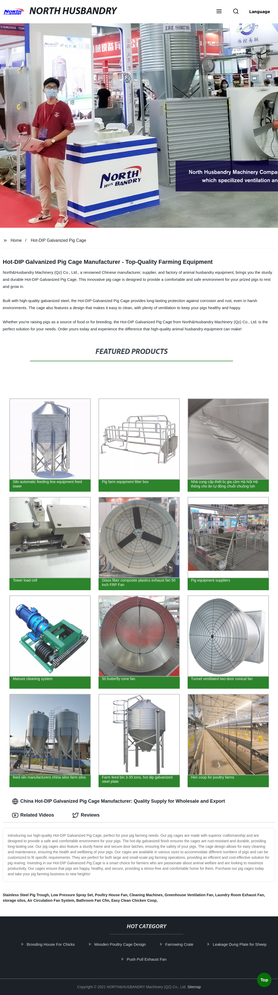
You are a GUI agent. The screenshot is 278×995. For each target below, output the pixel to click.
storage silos (14, 900)
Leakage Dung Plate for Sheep (244, 944)
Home (16, 240)
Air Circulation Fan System (50, 900)
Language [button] (259, 11)
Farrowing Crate (183, 944)
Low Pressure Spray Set (72, 895)
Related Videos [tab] (33, 815)
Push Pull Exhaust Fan (151, 959)
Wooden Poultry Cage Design (124, 944)
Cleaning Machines (146, 895)
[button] (219, 11)
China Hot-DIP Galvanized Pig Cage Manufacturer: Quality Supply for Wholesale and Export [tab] (118, 801)
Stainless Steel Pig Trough (26, 895)
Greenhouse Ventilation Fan (189, 895)
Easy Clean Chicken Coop (134, 900)
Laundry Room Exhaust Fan (239, 895)
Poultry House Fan (111, 895)
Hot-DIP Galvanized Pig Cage (58, 240)
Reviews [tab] (86, 815)
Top (264, 981)
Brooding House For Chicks (55, 944)
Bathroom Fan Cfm (92, 900)
